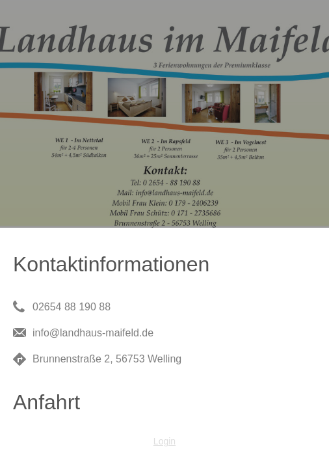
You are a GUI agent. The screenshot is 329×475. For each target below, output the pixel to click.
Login (164, 441)
